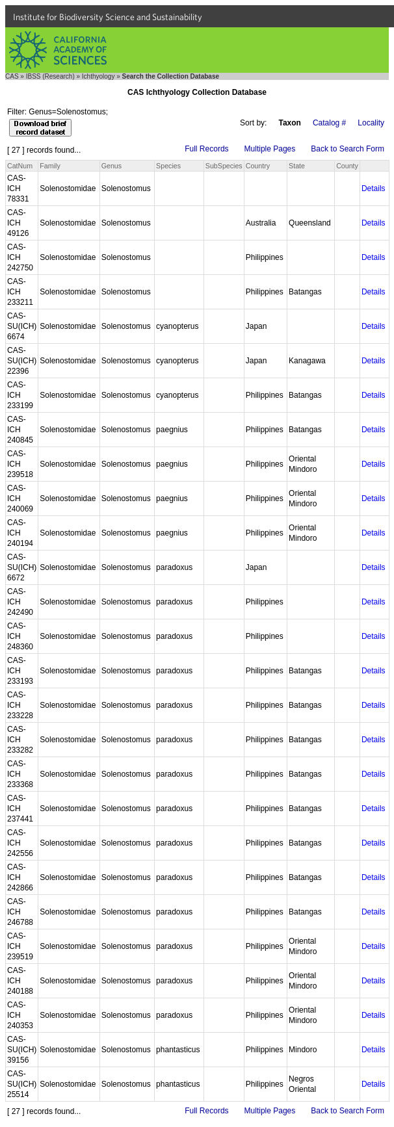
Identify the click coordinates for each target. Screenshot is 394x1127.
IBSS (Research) (50, 76)
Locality (371, 122)
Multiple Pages (270, 148)
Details (373, 188)
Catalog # (329, 122)
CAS (12, 76)
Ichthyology (98, 76)
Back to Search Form (347, 148)
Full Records (206, 148)
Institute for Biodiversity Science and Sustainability (107, 17)
